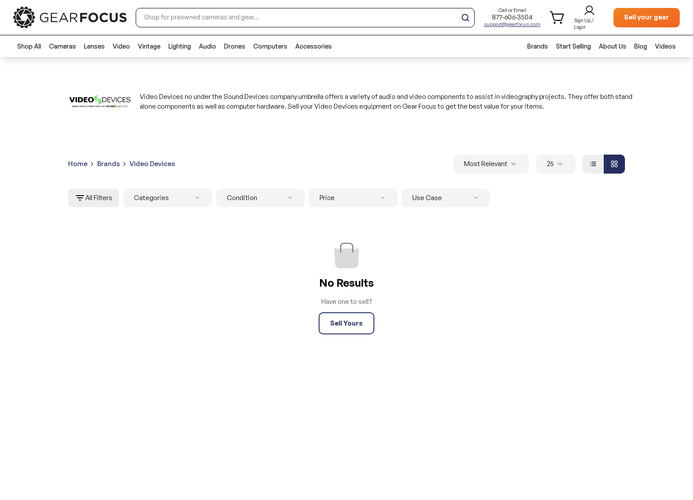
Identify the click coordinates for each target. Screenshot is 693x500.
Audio (207, 46)
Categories (168, 198)
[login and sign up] (589, 17)
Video (121, 46)
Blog (640, 46)
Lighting (179, 46)
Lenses (94, 46)
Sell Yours (346, 323)
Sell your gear (646, 17)
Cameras (62, 46)
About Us (612, 46)
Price (354, 198)
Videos (665, 46)
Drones (234, 46)
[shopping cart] (557, 17)
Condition (261, 198)
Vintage (149, 46)
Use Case (446, 198)
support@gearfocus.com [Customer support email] (512, 24)
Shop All (29, 46)
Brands (537, 46)
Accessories (313, 46)
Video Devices (152, 163)
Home (78, 163)
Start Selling (573, 46)
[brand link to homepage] (70, 17)
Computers (270, 46)
